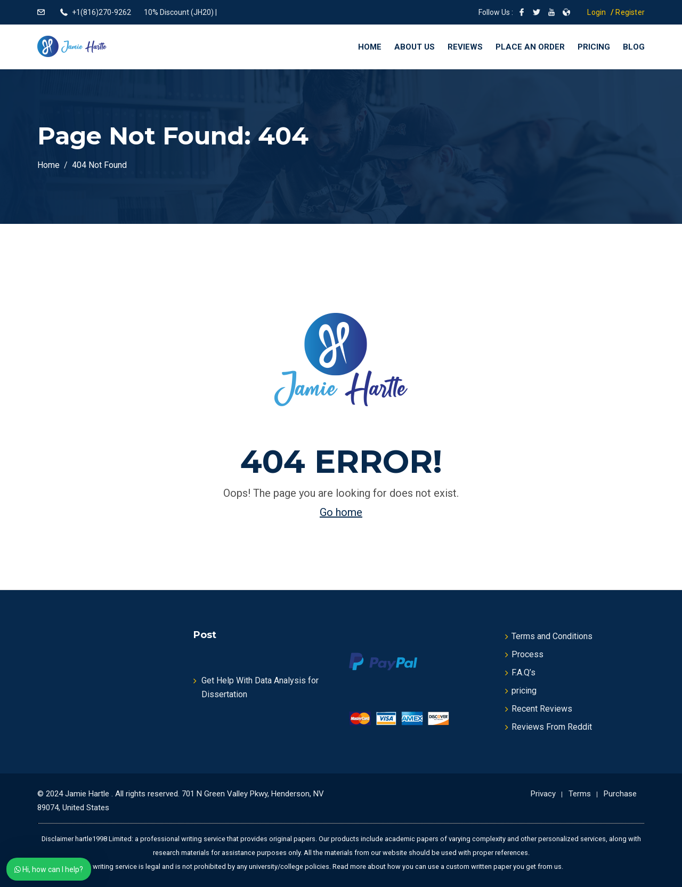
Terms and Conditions (552, 636)
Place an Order (530, 47)
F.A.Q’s (523, 672)
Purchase (620, 794)
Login (596, 12)
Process (527, 654)
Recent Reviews (542, 709)
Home (369, 47)
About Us (414, 47)
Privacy (543, 794)
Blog (634, 47)
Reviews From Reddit (552, 727)
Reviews (465, 47)
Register (630, 12)
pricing (524, 691)
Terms (580, 794)
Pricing (594, 47)
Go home (341, 512)
